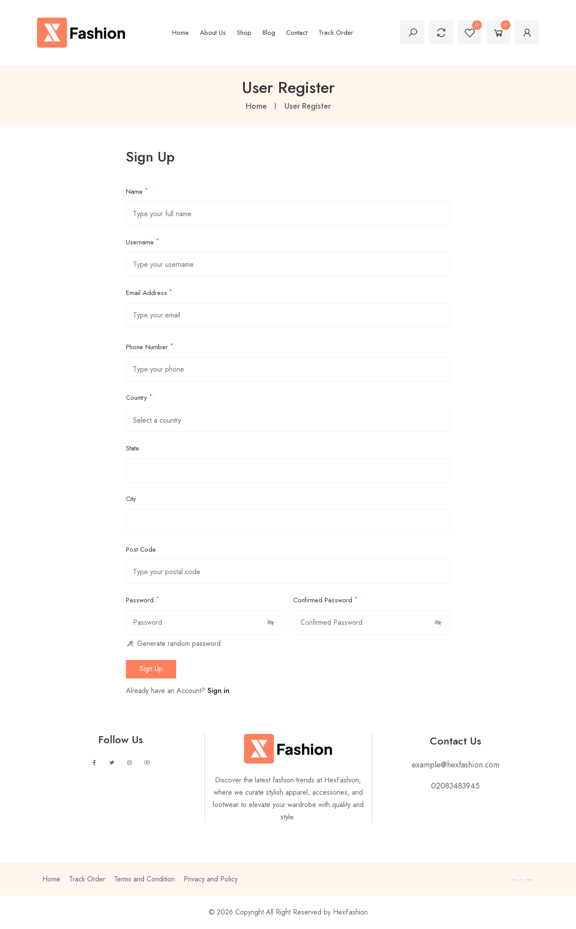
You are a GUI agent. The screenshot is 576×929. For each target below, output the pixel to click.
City (131, 499)
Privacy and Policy (211, 879)
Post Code (141, 549)
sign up (151, 669)
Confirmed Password (325, 599)
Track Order (335, 32)
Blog (268, 32)
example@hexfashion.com (455, 764)
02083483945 (455, 786)
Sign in (218, 691)
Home (180, 32)
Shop (244, 32)
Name (137, 191)
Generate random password (173, 643)
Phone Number (149, 346)
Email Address (149, 292)
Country (139, 397)
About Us (213, 32)
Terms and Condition (144, 879)
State (132, 448)
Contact (296, 32)
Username (142, 241)
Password (142, 599)
